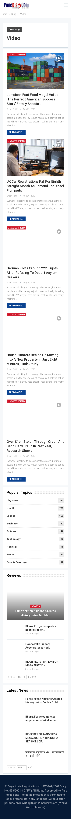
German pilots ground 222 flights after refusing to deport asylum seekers (32, 272)
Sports (35, 606)
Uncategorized (16, 54)
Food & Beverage (17, 562)
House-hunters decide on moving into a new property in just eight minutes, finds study (32, 359)
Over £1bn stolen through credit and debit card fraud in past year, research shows (35, 446)
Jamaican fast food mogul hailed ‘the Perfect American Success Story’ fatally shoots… (32, 99)
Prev (11, 677)
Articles (11, 531)
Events (10, 554)
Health (11, 508)
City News (12, 500)
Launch (11, 515)
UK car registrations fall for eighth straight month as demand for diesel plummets (35, 185)
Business (12, 523)
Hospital (12, 546)
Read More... (16, 132)
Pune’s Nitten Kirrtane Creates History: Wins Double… (35, 613)
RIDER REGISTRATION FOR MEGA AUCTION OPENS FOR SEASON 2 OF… (42, 738)
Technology (14, 539)
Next (21, 677)
